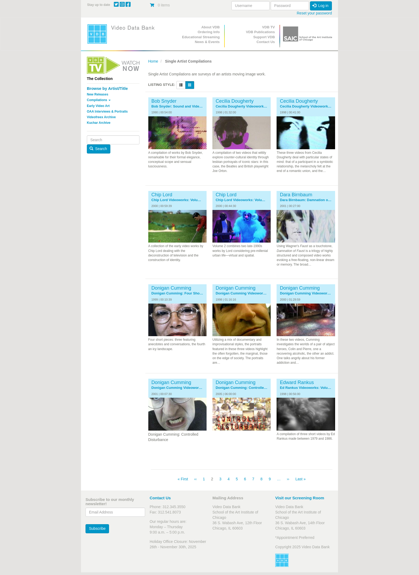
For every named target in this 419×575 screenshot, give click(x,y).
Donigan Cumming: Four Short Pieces (177, 293)
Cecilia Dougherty (235, 101)
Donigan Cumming (171, 288)
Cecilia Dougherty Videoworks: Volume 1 (241, 106)
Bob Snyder (164, 101)
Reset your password (314, 13)
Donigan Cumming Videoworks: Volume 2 (306, 293)
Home (153, 61)
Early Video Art (98, 106)
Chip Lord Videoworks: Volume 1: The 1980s (177, 200)
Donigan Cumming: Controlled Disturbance (241, 388)
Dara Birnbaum (296, 194)
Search (98, 149)
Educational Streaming (201, 37)
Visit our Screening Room (299, 498)
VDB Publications (260, 32)
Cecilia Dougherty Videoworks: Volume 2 (306, 106)
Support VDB (264, 37)
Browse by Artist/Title (107, 88)
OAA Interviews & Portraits (107, 111)
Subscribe (97, 528)
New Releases (97, 94)
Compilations (99, 100)
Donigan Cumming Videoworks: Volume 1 (241, 293)
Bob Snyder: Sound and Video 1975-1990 (177, 106)
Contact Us (266, 42)
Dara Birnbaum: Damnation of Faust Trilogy (306, 200)
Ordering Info (209, 32)
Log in (320, 5)
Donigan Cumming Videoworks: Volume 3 (177, 388)
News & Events (207, 42)
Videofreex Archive (101, 117)
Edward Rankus (297, 382)
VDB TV (268, 27)
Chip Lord (162, 194)
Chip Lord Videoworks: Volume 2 (241, 200)
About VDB (210, 27)
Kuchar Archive (98, 123)
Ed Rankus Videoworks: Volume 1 (306, 388)
